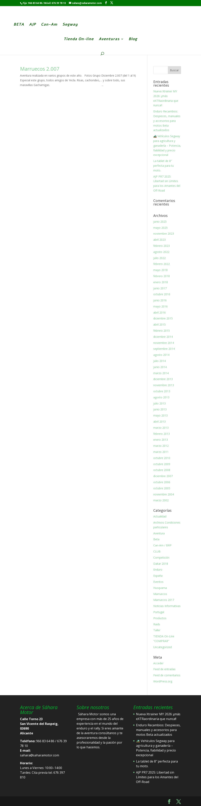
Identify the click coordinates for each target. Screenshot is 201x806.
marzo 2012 (161, 446)
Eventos (158, 582)
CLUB (157, 551)
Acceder (158, 663)
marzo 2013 (161, 427)
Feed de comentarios (166, 675)
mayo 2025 (160, 227)
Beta (156, 539)
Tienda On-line (79, 40)
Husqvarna (160, 588)
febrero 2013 (161, 434)
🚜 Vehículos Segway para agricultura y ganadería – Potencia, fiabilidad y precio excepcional (167, 145)
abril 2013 (159, 421)
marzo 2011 (161, 452)
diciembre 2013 (163, 379)
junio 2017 (160, 288)
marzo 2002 (161, 500)
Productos (159, 618)
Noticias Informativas (167, 606)
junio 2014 (160, 367)
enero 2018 (160, 282)
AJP (31, 25)
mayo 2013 (160, 415)
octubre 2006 (161, 482)
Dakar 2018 (160, 563)
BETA (18, 25)
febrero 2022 (161, 264)
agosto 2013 (161, 397)
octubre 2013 (161, 391)
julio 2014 (159, 361)
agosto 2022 (161, 252)
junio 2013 (160, 409)
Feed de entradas (164, 669)
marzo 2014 (161, 373)
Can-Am (48, 25)
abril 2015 (159, 324)
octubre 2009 (161, 464)
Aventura (159, 533)
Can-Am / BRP (162, 545)
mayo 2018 (160, 270)
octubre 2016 (161, 294)
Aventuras (109, 40)
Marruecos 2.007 (39, 68)
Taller (156, 630)
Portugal (158, 612)
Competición (161, 557)
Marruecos (160, 594)
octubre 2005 (161, 488)
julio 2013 (159, 403)
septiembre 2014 (164, 349)
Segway (69, 25)
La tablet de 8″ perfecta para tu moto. (163, 165)
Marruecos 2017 (163, 600)
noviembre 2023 (163, 233)
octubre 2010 (161, 458)
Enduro (157, 569)
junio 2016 (160, 300)
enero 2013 (160, 439)
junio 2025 (160, 221)
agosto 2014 (161, 355)
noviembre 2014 (163, 343)
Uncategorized (162, 647)
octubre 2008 (161, 470)
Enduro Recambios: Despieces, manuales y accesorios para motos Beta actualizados (166, 120)
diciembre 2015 (163, 318)
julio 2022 (159, 258)
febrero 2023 (161, 246)
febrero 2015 (161, 330)
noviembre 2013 (163, 385)
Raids (156, 624)
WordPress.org (162, 681)
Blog (133, 40)
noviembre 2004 (163, 494)
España (158, 575)
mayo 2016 (160, 306)
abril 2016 (159, 312)
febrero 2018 (161, 276)
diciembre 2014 (163, 337)
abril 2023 (159, 240)
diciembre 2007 (163, 476)
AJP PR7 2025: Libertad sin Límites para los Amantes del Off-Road (157, 777)
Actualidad (159, 516)
